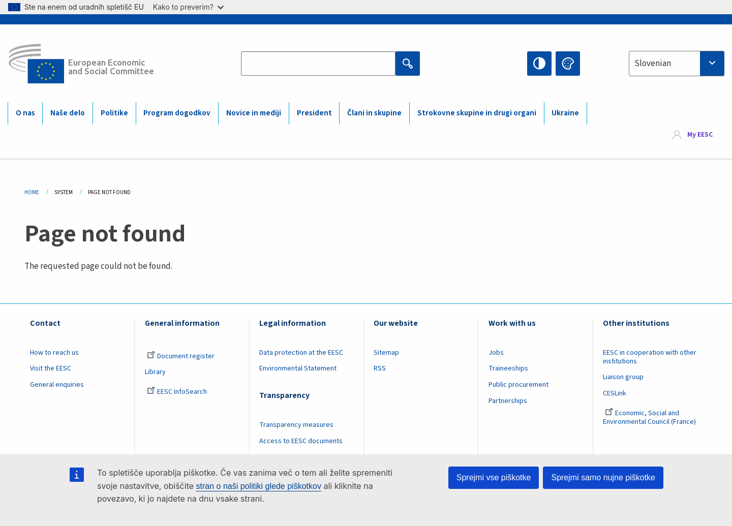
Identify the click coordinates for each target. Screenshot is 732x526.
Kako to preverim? (188, 7)
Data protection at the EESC (301, 353)
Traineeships (508, 368)
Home (31, 192)
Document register (181, 356)
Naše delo (67, 113)
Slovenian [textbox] (652, 63)
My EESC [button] (700, 135)
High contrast (539, 63)
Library (155, 372)
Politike (114, 113)
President (314, 113)
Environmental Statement (298, 368)
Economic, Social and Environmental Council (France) (650, 417)
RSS (380, 368)
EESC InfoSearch (177, 392)
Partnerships (508, 401)
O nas (25, 113)
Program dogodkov (176, 113)
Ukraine (565, 113)
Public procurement (518, 385)
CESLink (614, 393)
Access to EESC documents (301, 441)
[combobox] (676, 63)
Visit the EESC (50, 368)
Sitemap (386, 353)
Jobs (496, 353)
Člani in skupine (374, 113)
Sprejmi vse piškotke (493, 477)
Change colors (568, 63)
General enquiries (57, 385)
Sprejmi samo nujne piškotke (603, 477)
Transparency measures (296, 425)
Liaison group (623, 377)
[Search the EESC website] (318, 63)
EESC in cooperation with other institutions (649, 357)
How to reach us (54, 353)
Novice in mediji (253, 113)
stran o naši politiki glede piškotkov (258, 486)
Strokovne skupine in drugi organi (476, 113)
